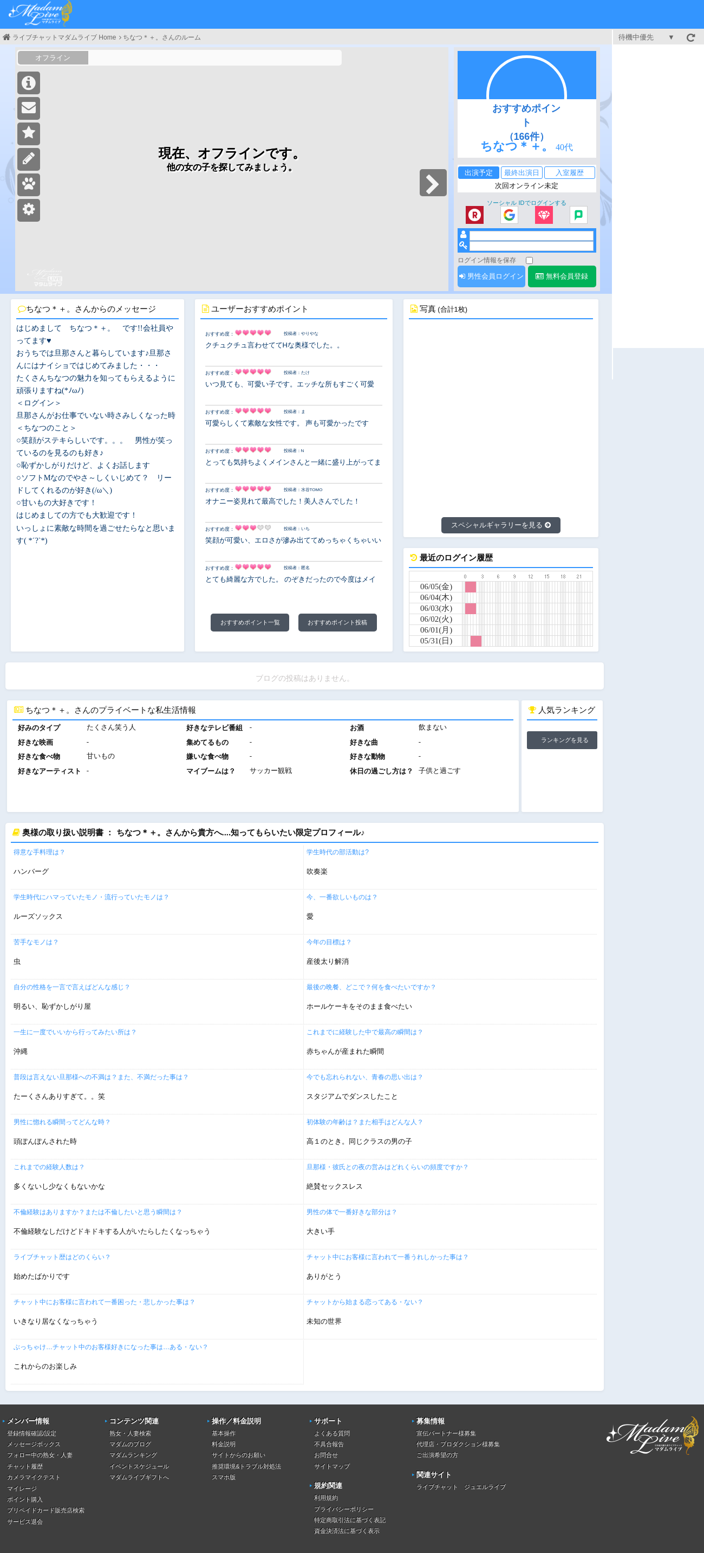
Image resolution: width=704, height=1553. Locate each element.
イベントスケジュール (139, 1466)
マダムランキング (133, 1455)
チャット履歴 (25, 1466)
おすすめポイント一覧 (250, 622)
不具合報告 (329, 1444)
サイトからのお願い (238, 1455)
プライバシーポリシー (344, 1509)
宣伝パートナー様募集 (446, 1433)
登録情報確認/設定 (31, 1433)
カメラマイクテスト (34, 1477)
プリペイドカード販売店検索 (45, 1510)
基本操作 (224, 1433)
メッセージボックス (34, 1444)
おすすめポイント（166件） (526, 122)
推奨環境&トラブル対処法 (246, 1466)
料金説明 (224, 1444)
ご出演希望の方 (437, 1455)
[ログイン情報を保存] (529, 260)
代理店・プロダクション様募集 (458, 1444)
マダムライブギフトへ (139, 1477)
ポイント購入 (25, 1499)
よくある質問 (332, 1433)
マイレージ (22, 1488)
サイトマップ (332, 1466)
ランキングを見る (565, 740)
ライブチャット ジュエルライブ (461, 1487)
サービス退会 (25, 1521)
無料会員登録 (562, 276)
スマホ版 (224, 1477)
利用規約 (326, 1497)
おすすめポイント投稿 (337, 622)
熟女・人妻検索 (130, 1433)
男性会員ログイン (491, 276)
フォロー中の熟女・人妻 (40, 1455)
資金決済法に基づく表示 (347, 1531)
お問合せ (326, 1455)
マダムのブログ (130, 1444)
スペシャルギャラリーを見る (501, 525)
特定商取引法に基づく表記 (350, 1520)
